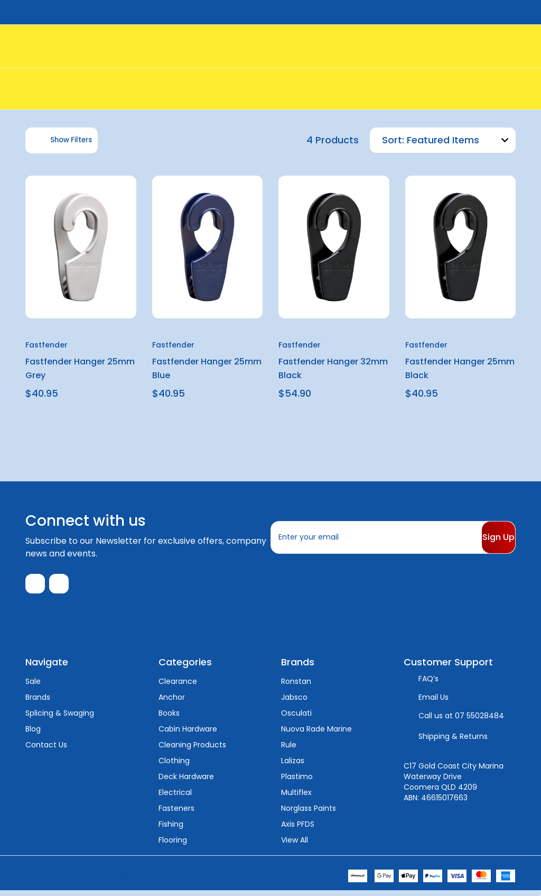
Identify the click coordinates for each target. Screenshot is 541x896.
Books (169, 718)
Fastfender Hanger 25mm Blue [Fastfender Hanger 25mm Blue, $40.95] (207, 368)
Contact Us (46, 750)
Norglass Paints (308, 813)
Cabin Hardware (187, 734)
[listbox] (460, 140)
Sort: (393, 140)
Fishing (170, 829)
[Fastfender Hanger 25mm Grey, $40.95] (80, 247)
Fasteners (176, 813)
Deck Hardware (186, 781)
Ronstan (296, 686)
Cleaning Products (192, 750)
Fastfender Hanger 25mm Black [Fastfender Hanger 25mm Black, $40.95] (460, 368)
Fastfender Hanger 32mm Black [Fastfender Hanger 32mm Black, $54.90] (333, 368)
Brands (37, 702)
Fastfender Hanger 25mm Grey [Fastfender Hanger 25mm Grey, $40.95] (80, 368)
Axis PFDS (297, 829)
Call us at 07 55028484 (461, 721)
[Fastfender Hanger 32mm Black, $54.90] (333, 247)
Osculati (296, 718)
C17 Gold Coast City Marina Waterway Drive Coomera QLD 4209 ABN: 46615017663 (453, 787)
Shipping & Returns (453, 741)
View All (294, 845)
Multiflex (296, 797)
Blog (33, 734)
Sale (33, 686)
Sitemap (158, 878)
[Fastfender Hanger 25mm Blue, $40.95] (207, 247)
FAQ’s (428, 684)
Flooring (172, 845)
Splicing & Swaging (59, 718)
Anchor (171, 702)
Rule (288, 750)
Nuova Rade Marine (316, 734)
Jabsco (294, 702)
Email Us (433, 702)
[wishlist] (102, 192)
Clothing (174, 766)
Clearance (177, 686)
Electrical (175, 797)
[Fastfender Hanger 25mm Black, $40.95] (460, 247)
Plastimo (297, 781)
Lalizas (292, 766)
